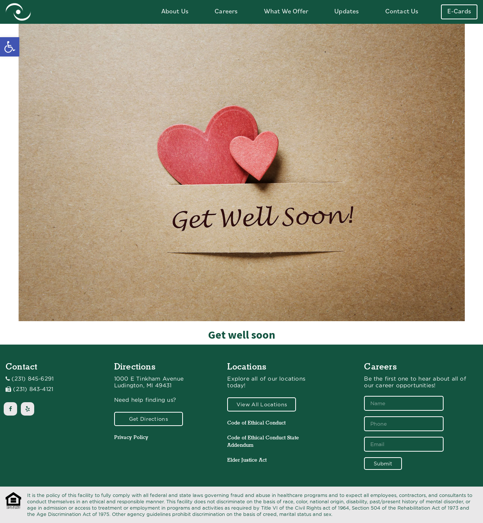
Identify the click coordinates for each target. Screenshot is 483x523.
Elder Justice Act (247, 460)
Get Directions (148, 419)
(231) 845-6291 (33, 379)
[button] (9, 47)
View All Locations (261, 404)
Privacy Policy (131, 437)
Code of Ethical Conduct (256, 423)
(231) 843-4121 (33, 389)
